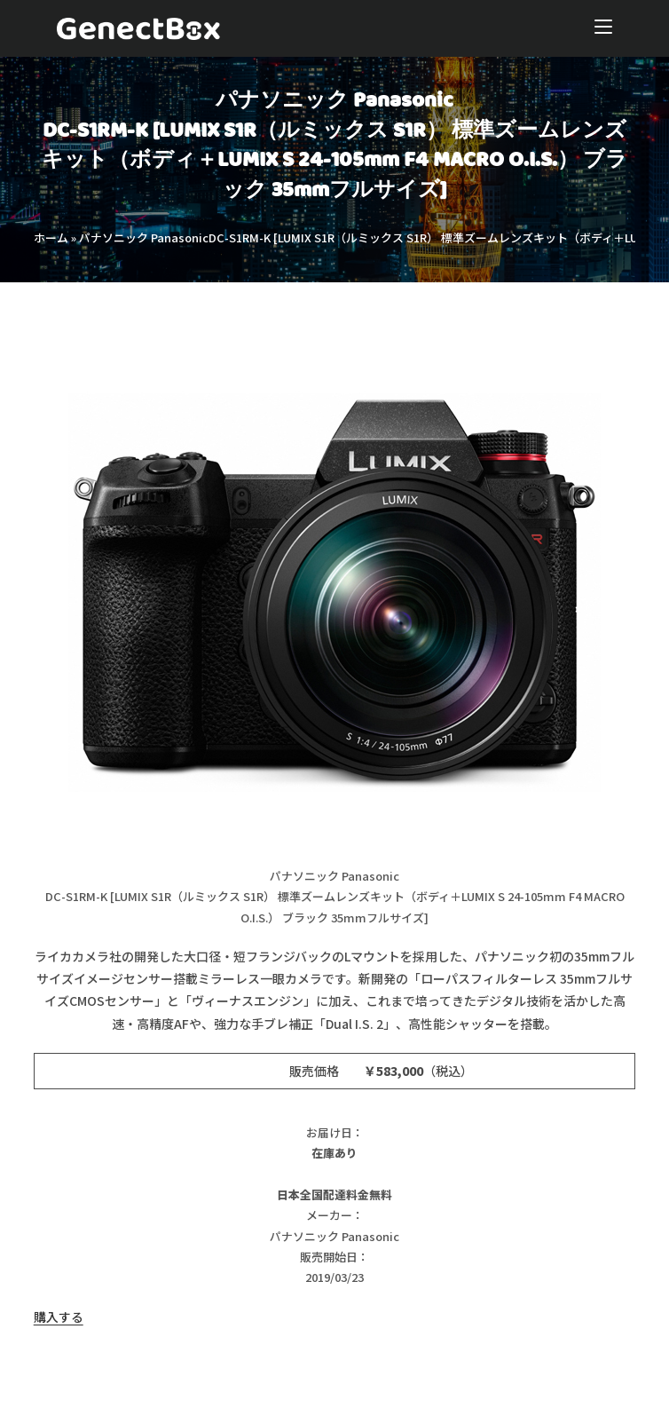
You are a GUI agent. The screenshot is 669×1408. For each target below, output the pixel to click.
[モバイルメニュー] (603, 28)
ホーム (51, 237)
